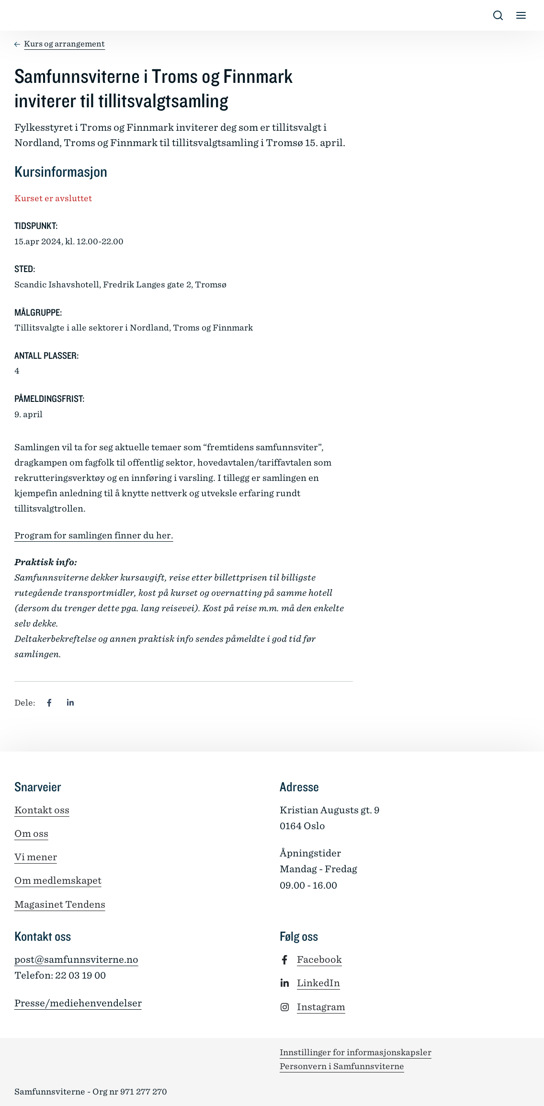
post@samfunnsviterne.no (76, 959)
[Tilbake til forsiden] (22, 15)
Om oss (31, 833)
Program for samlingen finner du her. (93, 535)
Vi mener (35, 857)
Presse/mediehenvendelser (78, 1003)
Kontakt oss (41, 810)
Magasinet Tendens (59, 904)
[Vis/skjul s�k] (498, 15)
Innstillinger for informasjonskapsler (355, 1052)
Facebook (319, 959)
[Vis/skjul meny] (521, 15)
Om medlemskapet (58, 880)
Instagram (321, 1007)
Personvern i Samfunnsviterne (342, 1066)
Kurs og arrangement (64, 43)
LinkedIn (318, 983)
